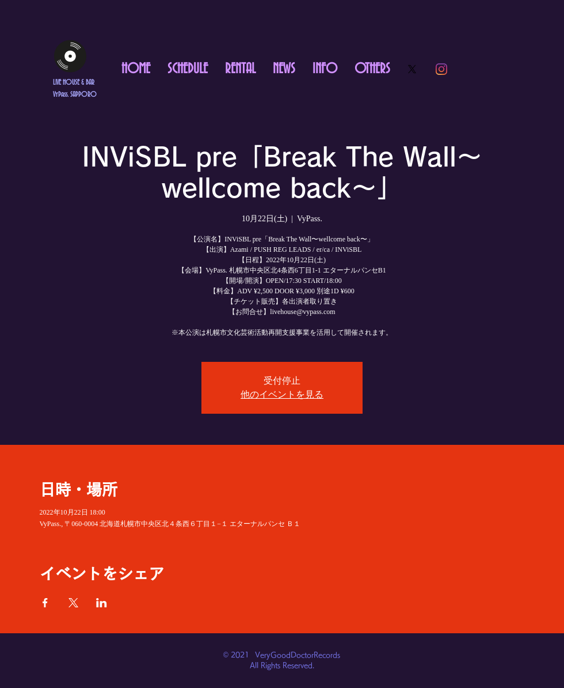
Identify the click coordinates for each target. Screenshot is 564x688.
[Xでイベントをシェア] (73, 602)
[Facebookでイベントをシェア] (45, 602)
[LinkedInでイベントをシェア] (101, 602)
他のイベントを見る (282, 394)
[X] (412, 69)
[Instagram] (441, 69)
